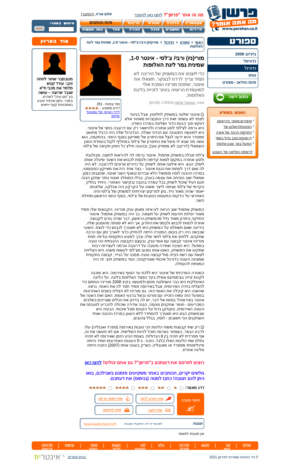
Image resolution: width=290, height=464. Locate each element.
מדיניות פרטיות (47, 447)
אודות (247, 445)
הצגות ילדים (116, 447)
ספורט (184, 42)
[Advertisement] (232, 247)
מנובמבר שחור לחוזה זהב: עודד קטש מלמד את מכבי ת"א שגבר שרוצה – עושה (55, 86)
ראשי (199, 42)
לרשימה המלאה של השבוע (232, 152)
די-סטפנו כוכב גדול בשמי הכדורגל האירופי (235, 140)
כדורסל (250, 61)
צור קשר (226, 447)
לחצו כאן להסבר (148, 15)
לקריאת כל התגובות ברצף (100, 423)
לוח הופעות (140, 447)
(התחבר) (87, 14)
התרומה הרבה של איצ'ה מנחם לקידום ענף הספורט (234, 134)
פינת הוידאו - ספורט (239, 82)
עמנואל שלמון (185, 103)
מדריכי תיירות (184, 447)
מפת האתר (93, 447)
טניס (252, 75)
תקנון (205, 445)
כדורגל (250, 68)
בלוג (161, 445)
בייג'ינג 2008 (245, 54)
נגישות (69, 445)
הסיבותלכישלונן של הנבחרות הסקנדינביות (237, 129)
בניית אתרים (59, 457)
